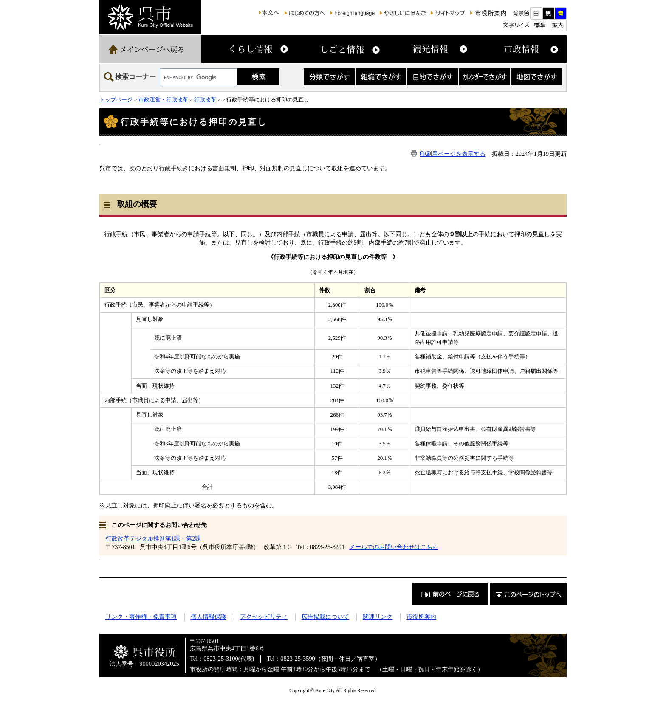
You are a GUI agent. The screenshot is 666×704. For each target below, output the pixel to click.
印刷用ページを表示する (452, 153)
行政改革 (205, 99)
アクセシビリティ (264, 616)
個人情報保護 (208, 616)
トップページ (116, 99)
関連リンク (377, 616)
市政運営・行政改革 (163, 99)
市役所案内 (421, 616)
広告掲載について (325, 616)
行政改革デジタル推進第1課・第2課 (153, 538)
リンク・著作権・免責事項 (141, 616)
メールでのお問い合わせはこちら (393, 546)
